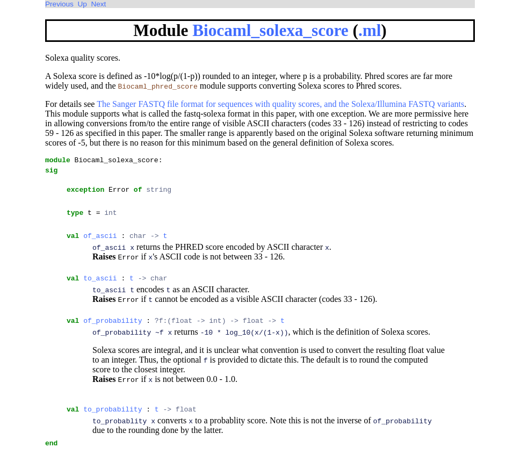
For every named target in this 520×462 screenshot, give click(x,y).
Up (81, 4)
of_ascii (100, 243)
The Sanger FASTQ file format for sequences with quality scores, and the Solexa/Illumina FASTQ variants (280, 104)
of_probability (112, 331)
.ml (369, 30)
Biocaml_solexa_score (270, 30)
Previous (59, 4)
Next (98, 4)
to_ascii (100, 287)
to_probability (112, 422)
